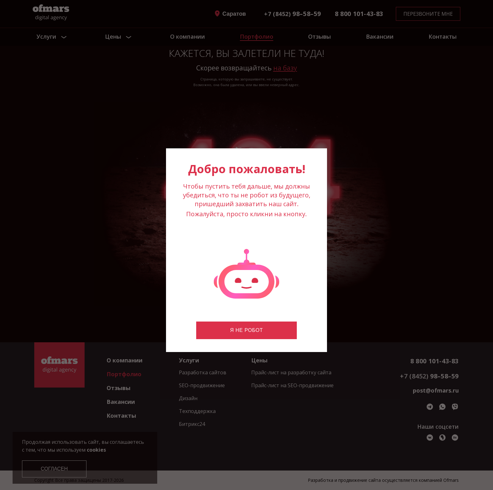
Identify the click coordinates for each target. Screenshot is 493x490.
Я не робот (246, 330)
